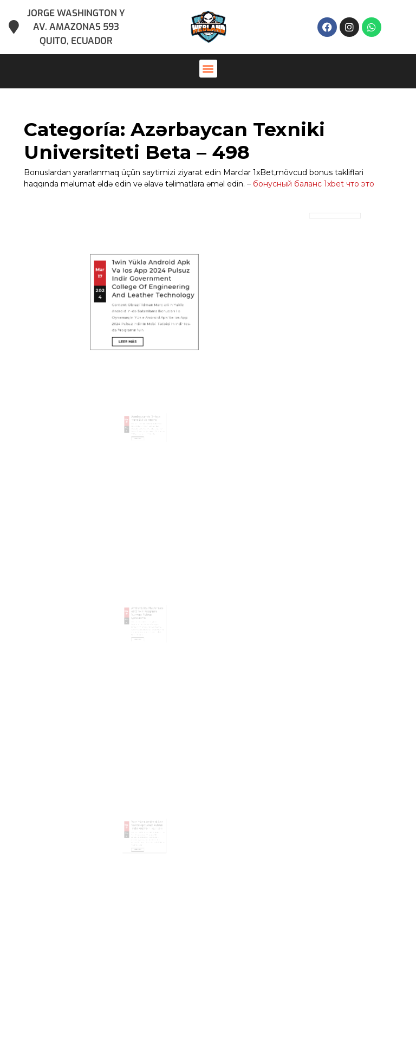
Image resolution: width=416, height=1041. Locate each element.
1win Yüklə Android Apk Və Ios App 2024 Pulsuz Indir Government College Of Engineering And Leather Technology (148, 219)
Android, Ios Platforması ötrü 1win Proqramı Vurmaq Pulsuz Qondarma (146, 635)
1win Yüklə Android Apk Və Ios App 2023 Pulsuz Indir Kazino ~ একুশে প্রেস (146, 847)
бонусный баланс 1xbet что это (313, 184)
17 (126, 218)
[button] (208, 69)
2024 (126, 225)
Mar (126, 216)
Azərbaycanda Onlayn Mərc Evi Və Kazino (145, 439)
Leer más (139, 244)
